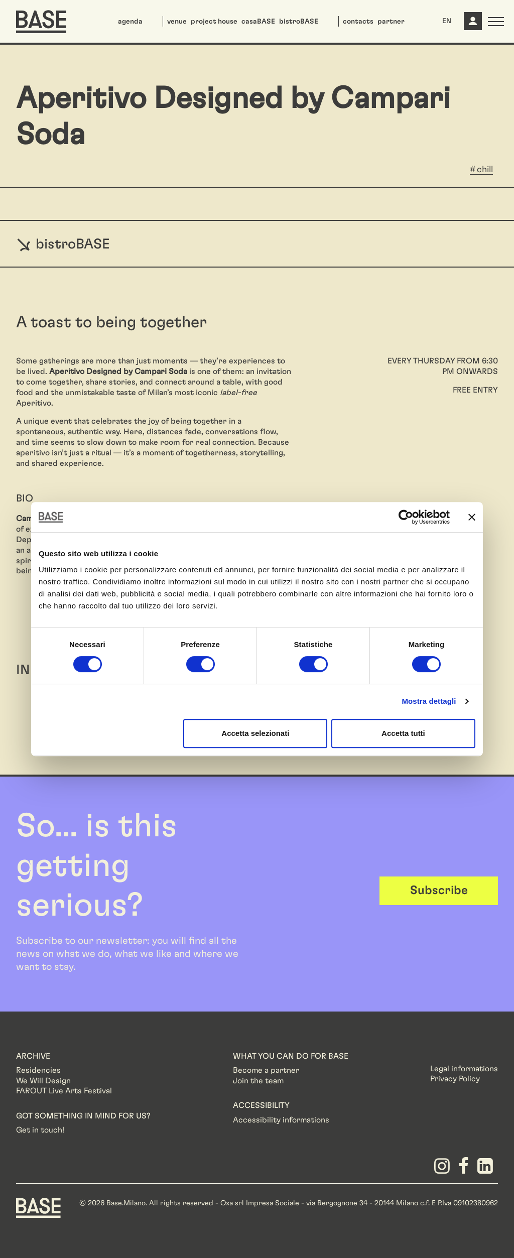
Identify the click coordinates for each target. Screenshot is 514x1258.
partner (391, 21)
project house (214, 21)
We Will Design (43, 1081)
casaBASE (258, 21)
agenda (130, 21)
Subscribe (439, 891)
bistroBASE (298, 21)
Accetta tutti (403, 733)
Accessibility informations (281, 1120)
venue (177, 21)
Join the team (258, 1081)
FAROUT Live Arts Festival (64, 1091)
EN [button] (446, 21)
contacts (358, 21)
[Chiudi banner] (471, 517)
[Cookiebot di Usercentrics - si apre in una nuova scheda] (406, 517)
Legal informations (464, 1069)
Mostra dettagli (429, 701)
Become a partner (266, 1070)
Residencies (38, 1070)
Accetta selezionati (255, 733)
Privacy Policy (455, 1079)
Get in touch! (40, 1130)
